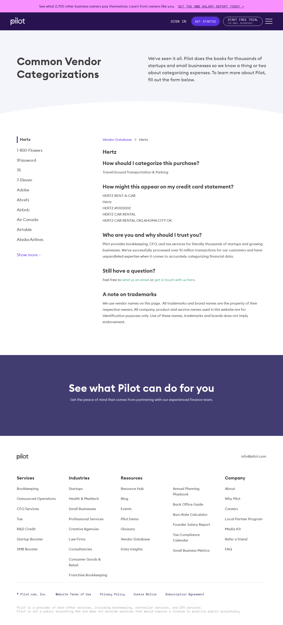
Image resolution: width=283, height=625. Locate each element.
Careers (231, 509)
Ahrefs (23, 199)
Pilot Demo (130, 519)
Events (126, 509)
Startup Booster (30, 539)
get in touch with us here (175, 280)
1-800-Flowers (29, 150)
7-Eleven (24, 179)
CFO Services (28, 509)
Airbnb (23, 209)
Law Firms (77, 539)
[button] (268, 21)
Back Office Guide (188, 504)
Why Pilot (232, 498)
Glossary (128, 529)
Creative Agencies (84, 529)
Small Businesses (82, 509)
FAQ (228, 549)
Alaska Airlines (30, 239)
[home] (18, 21)
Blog (124, 498)
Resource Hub (132, 488)
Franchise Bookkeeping (88, 575)
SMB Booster (27, 549)
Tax (20, 519)
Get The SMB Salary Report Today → (211, 6)
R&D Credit (26, 529)
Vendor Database (117, 139)
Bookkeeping (27, 488)
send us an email (135, 280)
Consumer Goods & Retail (85, 562)
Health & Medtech (84, 498)
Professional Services (86, 519)
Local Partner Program (243, 519)
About (230, 488)
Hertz (25, 139)
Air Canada (27, 219)
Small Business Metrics (191, 550)
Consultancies (80, 549)
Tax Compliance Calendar (186, 537)
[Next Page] (44, 256)
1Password (26, 160)
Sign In (178, 21)
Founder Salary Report (191, 524)
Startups (76, 488)
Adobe (23, 189)
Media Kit (233, 529)
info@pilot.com (253, 456)
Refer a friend (236, 539)
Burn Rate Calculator (190, 514)
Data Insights (132, 549)
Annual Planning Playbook (186, 491)
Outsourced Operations (36, 498)
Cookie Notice (145, 594)
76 (19, 170)
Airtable (24, 229)
